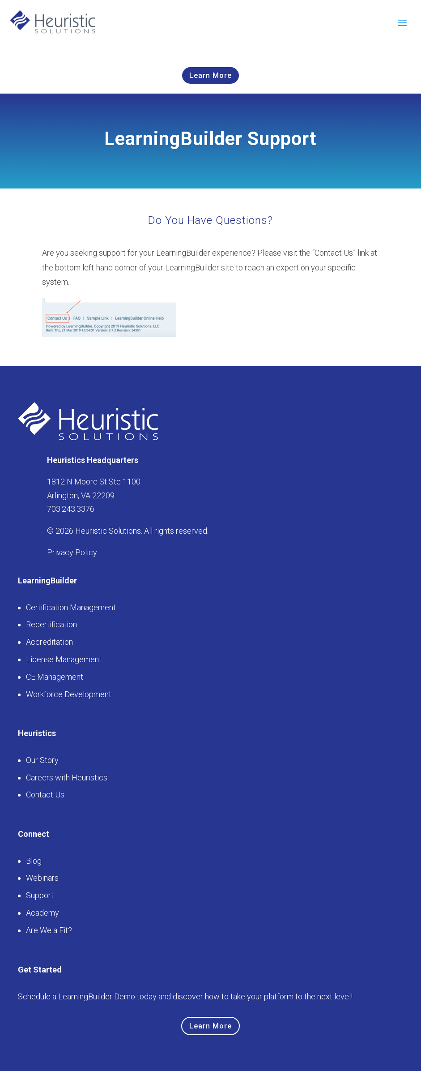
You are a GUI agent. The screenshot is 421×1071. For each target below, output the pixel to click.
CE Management (54, 676)
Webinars (42, 878)
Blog (34, 860)
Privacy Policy (72, 552)
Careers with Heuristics (66, 777)
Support (40, 895)
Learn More (210, 75)
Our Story (42, 760)
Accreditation (49, 642)
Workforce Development (68, 694)
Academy (42, 912)
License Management (64, 659)
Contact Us (45, 794)
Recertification (51, 624)
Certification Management (71, 607)
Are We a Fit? (49, 930)
